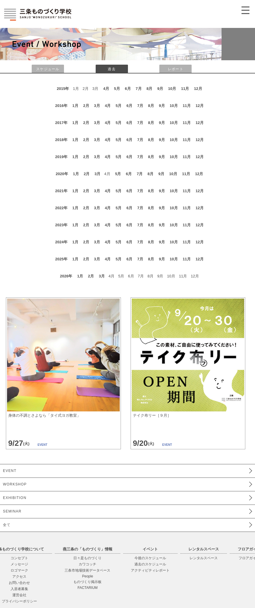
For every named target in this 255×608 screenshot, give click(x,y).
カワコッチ (87, 564)
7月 (138, 88)
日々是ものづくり (87, 558)
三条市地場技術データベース (87, 570)
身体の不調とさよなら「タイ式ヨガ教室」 (44, 415)
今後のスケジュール (150, 558)
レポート (175, 69)
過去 (111, 69)
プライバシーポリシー (19, 601)
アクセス (19, 576)
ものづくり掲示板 (87, 582)
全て (7, 525)
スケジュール (47, 69)
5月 (117, 88)
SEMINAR (12, 511)
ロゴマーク (19, 570)
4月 (106, 88)
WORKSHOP (15, 484)
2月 (86, 105)
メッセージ (19, 564)
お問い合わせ (19, 583)
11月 (185, 88)
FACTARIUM (87, 588)
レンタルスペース (204, 558)
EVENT (9, 471)
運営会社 (19, 595)
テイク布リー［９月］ (152, 415)
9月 (160, 88)
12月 (198, 88)
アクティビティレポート (150, 570)
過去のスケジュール (150, 564)
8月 (149, 88)
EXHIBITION (14, 498)
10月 (172, 88)
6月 (128, 88)
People (87, 576)
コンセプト (19, 558)
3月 (97, 105)
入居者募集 (19, 589)
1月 (75, 105)
